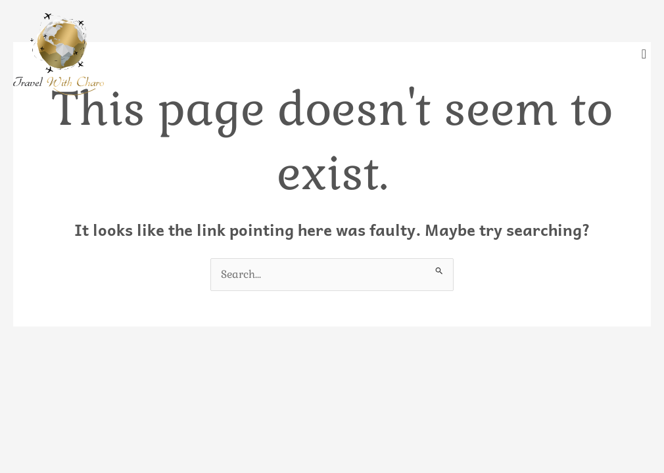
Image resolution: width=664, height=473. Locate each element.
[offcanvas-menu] (644, 54)
